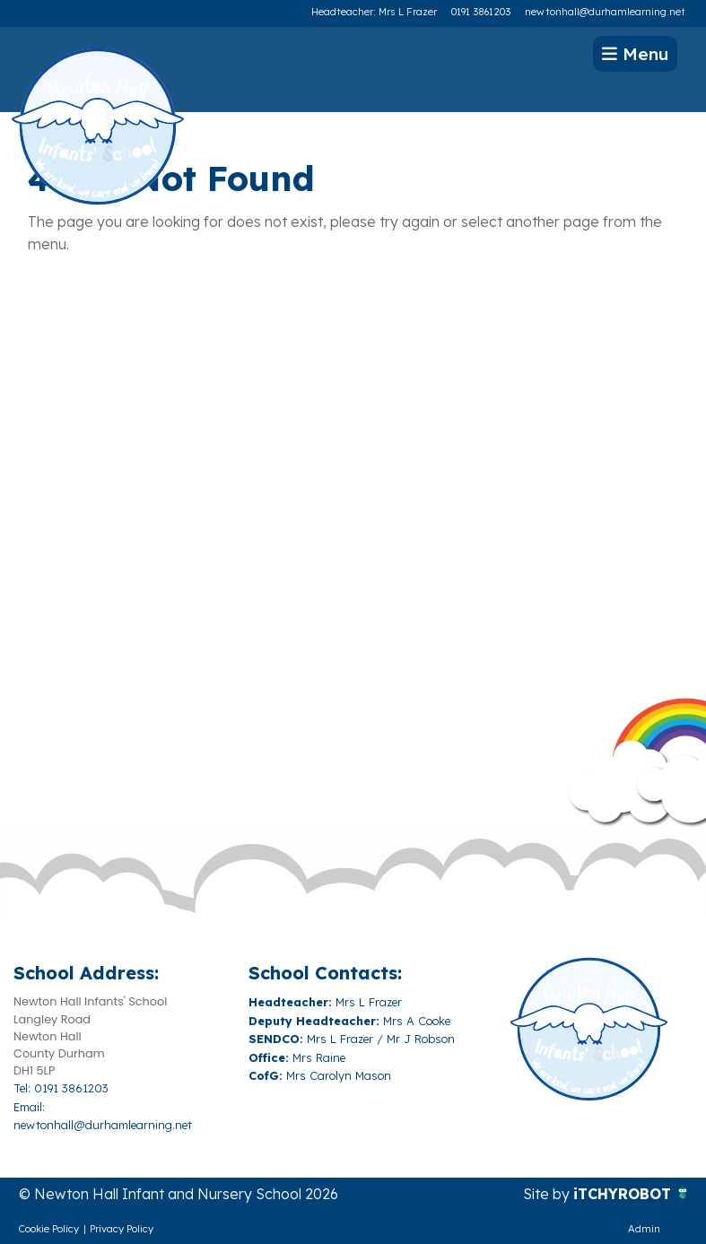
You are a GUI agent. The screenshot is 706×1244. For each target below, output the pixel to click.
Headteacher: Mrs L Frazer (374, 11)
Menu (635, 54)
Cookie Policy (49, 1228)
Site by (548, 1194)
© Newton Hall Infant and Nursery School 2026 (178, 1194)
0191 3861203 (480, 11)
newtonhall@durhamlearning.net (605, 11)
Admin (644, 1228)
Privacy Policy (121, 1228)
